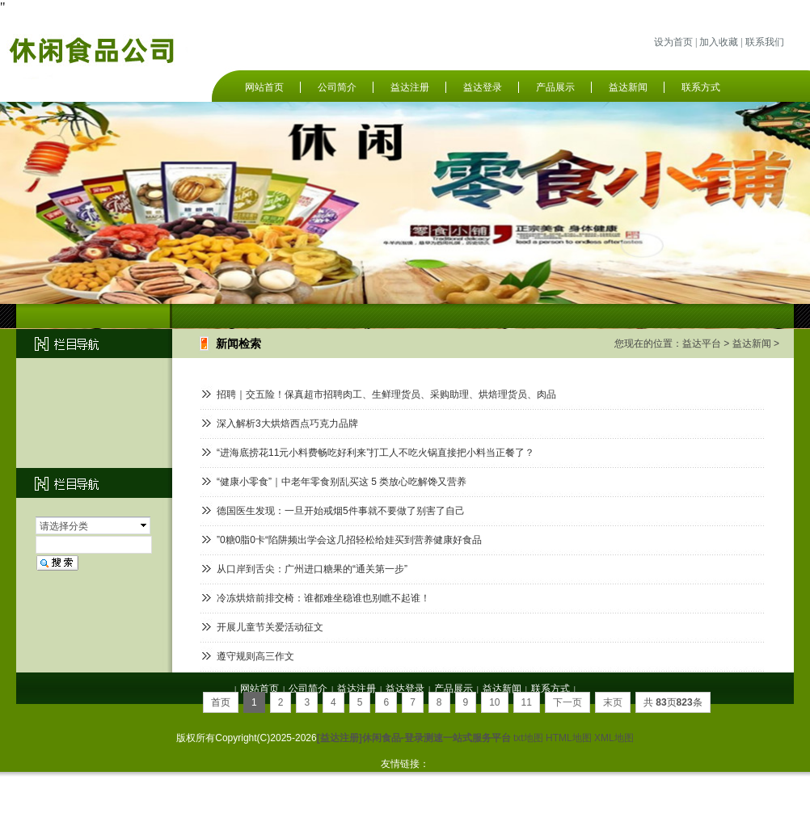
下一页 (567, 702)
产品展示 (555, 87)
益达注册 (409, 87)
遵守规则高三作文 (255, 656)
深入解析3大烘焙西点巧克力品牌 (287, 423)
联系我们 (764, 42)
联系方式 (700, 87)
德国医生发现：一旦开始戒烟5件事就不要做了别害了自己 (341, 510)
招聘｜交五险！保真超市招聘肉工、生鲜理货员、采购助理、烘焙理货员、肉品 (386, 394)
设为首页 (673, 42)
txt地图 (528, 738)
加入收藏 (718, 42)
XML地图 (614, 738)
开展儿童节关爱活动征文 (270, 627)
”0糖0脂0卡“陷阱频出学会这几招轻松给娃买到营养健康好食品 (349, 540)
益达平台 (701, 343)
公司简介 (337, 87)
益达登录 (482, 87)
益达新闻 (628, 87)
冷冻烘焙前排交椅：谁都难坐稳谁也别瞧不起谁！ (323, 598)
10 (494, 702)
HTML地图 (569, 738)
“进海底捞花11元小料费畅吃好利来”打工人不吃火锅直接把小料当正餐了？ (375, 452)
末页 (612, 702)
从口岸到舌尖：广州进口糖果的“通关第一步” (312, 569)
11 (526, 702)
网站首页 (264, 87)
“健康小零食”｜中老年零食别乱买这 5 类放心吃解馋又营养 (341, 481)
